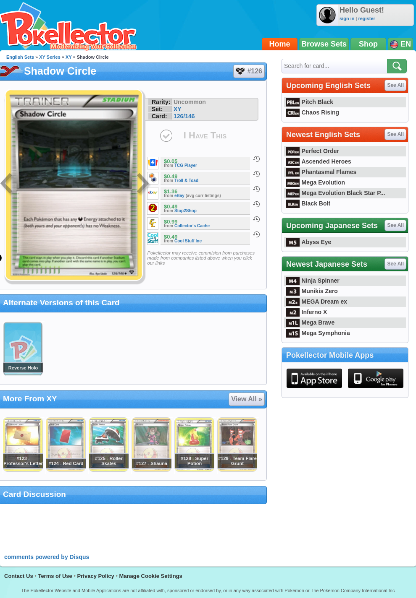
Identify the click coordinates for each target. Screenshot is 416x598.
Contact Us (18, 576)
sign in (347, 18)
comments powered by (46, 557)
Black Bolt (308, 203)
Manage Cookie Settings (150, 576)
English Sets (20, 57)
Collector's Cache (192, 226)
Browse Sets (324, 44)
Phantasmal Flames (321, 172)
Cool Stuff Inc (188, 241)
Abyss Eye (308, 242)
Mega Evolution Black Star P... (335, 193)
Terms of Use (55, 576)
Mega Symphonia (318, 333)
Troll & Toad (186, 180)
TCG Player (185, 165)
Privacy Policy (95, 576)
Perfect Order (312, 151)
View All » (246, 399)
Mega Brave (310, 322)
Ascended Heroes (318, 161)
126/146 (184, 116)
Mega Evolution (315, 182)
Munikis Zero (312, 291)
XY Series (50, 57)
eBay (179, 195)
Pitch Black (309, 102)
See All (395, 85)
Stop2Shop (185, 210)
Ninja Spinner (313, 280)
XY (68, 57)
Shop (368, 44)
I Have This (205, 135)
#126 (248, 71)
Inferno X (306, 312)
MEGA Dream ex (316, 301)
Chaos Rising (312, 112)
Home (279, 44)
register (366, 18)
